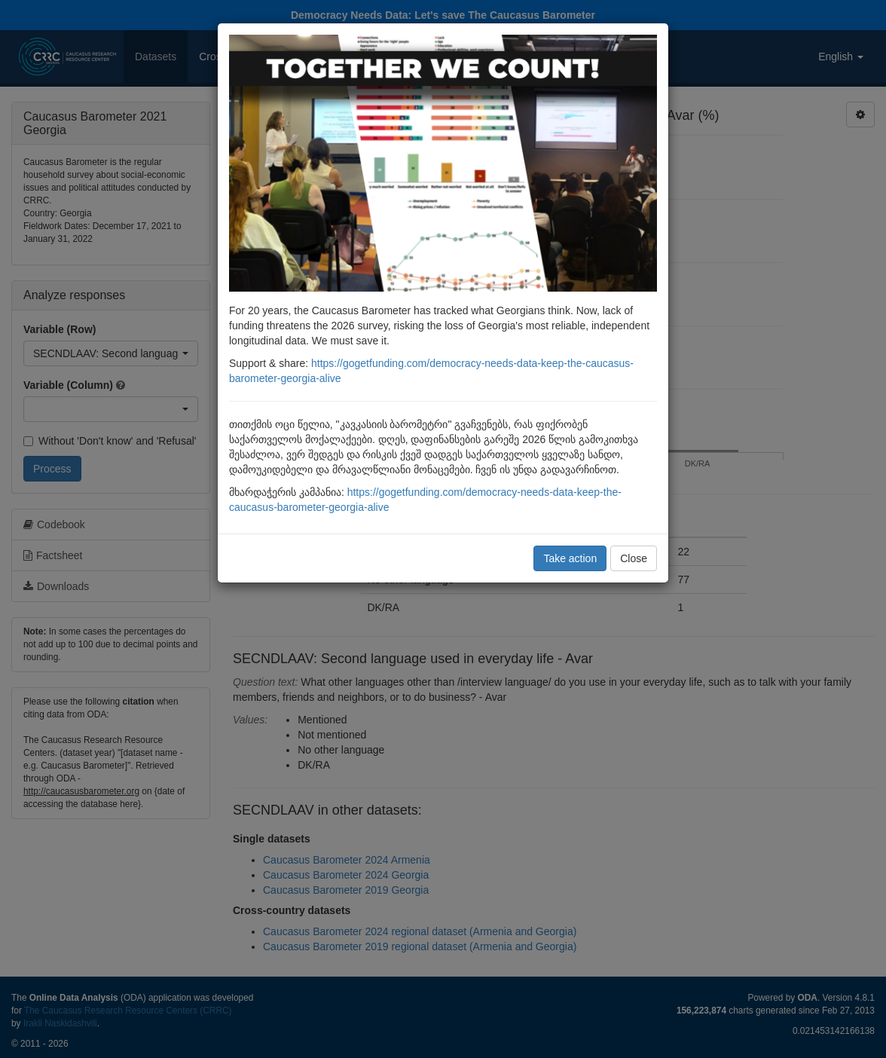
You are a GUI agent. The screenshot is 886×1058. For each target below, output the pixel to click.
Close (633, 558)
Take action (570, 558)
